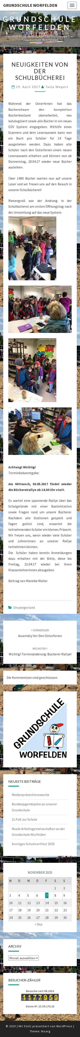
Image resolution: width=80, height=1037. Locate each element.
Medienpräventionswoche (30, 794)
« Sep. (39, 924)
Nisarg (46, 1031)
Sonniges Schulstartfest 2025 (33, 844)
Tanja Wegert (56, 87)
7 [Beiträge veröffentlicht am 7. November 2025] (47, 895)
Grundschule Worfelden (30, 5)
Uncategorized (24, 607)
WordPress (64, 1026)
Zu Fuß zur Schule (24, 819)
